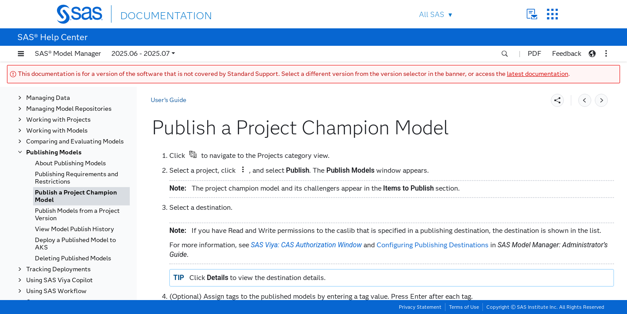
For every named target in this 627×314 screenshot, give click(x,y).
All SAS (431, 14)
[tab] (81, 196)
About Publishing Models (70, 163)
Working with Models (57, 130)
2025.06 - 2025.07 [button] (140, 53)
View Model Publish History (74, 229)
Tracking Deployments (58, 269)
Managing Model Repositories (68, 109)
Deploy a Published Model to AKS (75, 243)
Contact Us (531, 14)
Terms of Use (464, 307)
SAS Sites (552, 14)
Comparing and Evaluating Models (75, 141)
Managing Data (48, 98)
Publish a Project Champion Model (76, 196)
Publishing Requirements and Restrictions (76, 178)
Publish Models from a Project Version (77, 214)
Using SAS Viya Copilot (59, 280)
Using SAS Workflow (56, 291)
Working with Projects (58, 119)
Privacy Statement (420, 307)
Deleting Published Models (73, 258)
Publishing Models (53, 152)
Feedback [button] (566, 53)
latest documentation (537, 74)
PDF (534, 53)
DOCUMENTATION (152, 14)
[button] (21, 53)
